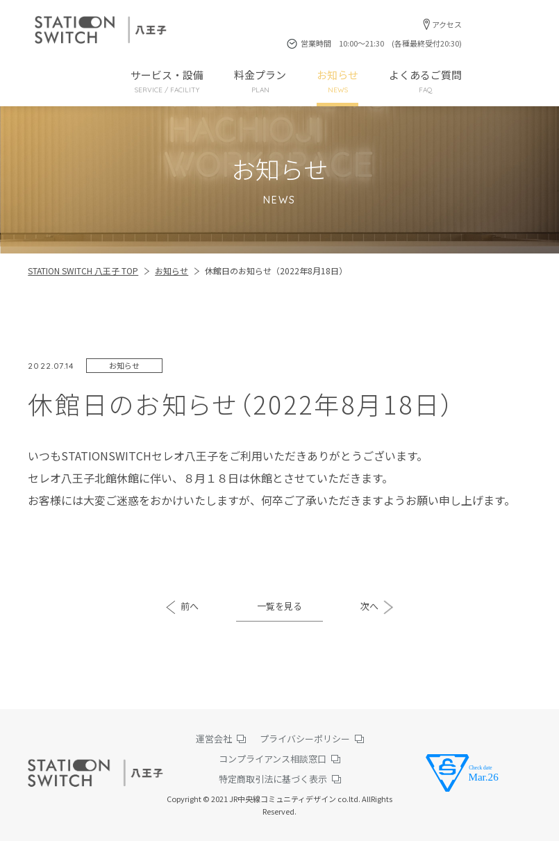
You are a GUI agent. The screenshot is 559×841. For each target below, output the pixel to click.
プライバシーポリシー (305, 738)
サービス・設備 (167, 81)
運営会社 (214, 738)
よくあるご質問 (425, 81)
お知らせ (337, 81)
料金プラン (260, 81)
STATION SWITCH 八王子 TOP (83, 270)
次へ (369, 606)
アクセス (447, 24)
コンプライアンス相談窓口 (272, 758)
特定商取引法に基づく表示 (273, 778)
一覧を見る (279, 606)
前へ (190, 606)
